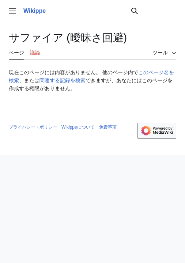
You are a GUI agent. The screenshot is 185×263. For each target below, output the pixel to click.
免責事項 (108, 127)
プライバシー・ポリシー (33, 127)
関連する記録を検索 (62, 80)
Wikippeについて (78, 127)
